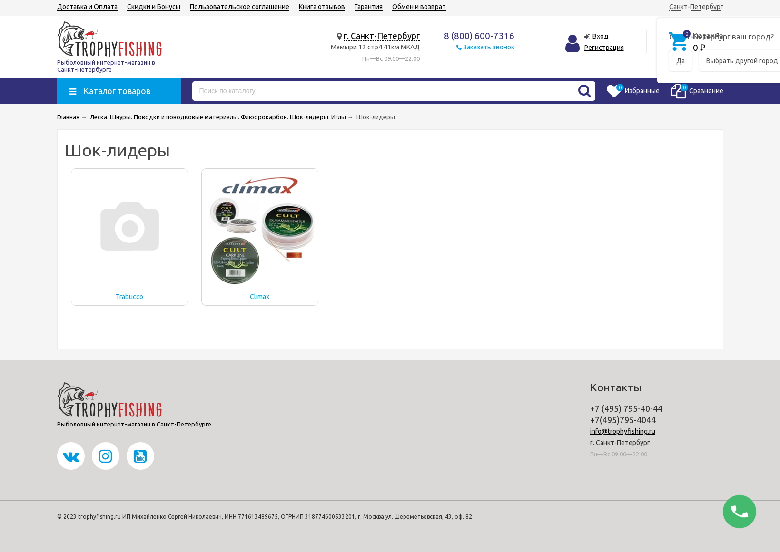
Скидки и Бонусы (153, 6)
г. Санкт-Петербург (382, 35)
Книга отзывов (322, 6)
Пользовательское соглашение (239, 6)
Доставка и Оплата (87, 6)
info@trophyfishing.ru (622, 431)
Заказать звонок (488, 47)
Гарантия (369, 6)
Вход (600, 36)
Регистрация (604, 47)
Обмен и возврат (419, 6)
